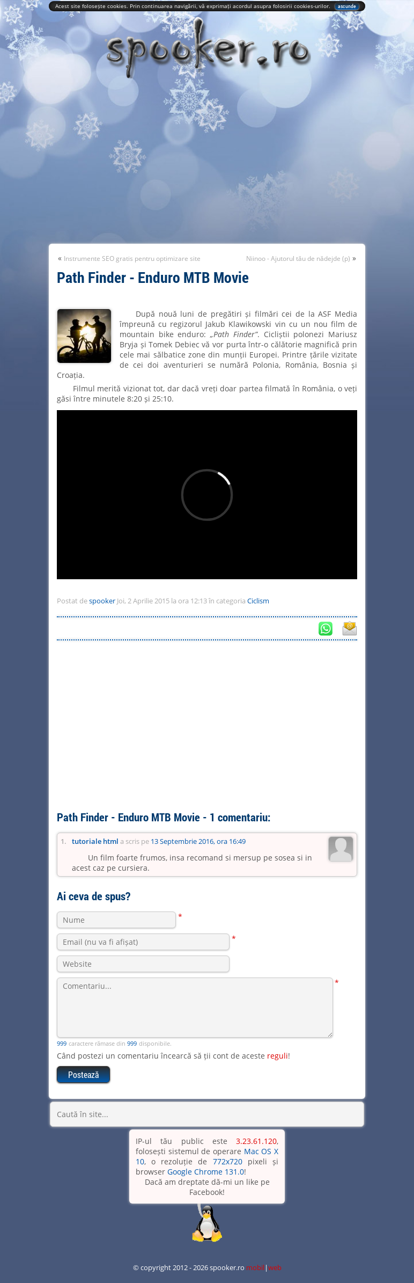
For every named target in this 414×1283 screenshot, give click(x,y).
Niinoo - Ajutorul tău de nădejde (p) (298, 258)
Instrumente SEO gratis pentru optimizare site (132, 258)
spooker (102, 601)
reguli (277, 1056)
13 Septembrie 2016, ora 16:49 (198, 841)
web (275, 1267)
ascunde (347, 6)
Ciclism (258, 601)
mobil (255, 1267)
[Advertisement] (207, 163)
